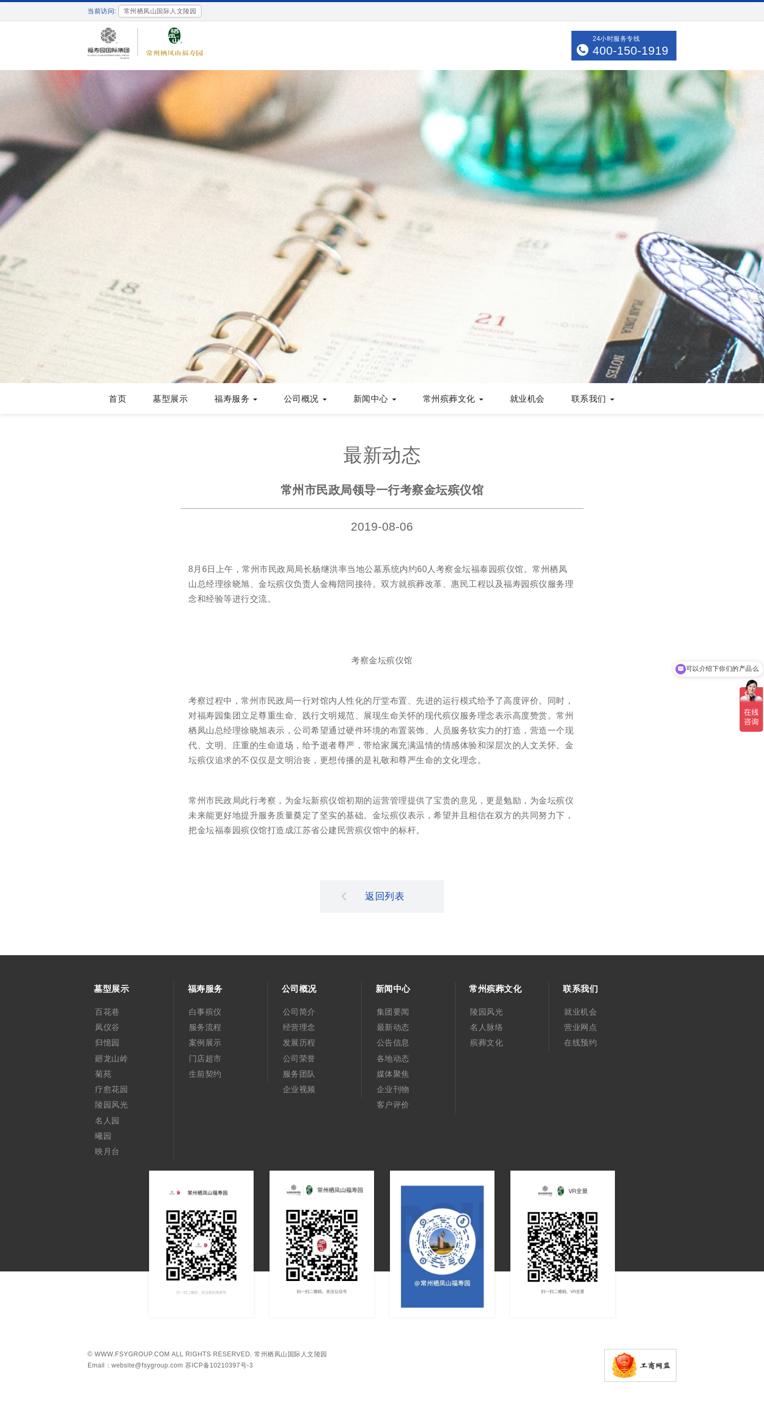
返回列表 (373, 895)
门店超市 (205, 1058)
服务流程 (205, 1027)
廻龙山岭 (111, 1058)
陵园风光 (111, 1104)
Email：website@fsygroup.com (135, 1365)
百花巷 (107, 1011)
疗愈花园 (111, 1089)
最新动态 (393, 1027)
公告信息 (393, 1042)
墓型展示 (170, 398)
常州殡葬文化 (453, 398)
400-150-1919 (630, 50)
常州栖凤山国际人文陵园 (290, 1354)
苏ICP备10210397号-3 (219, 1365)
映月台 (107, 1151)
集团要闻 (393, 1011)
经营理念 (299, 1027)
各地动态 (393, 1058)
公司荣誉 (299, 1058)
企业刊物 (393, 1089)
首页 (117, 398)
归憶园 (107, 1042)
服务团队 (299, 1073)
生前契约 (205, 1073)
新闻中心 (374, 398)
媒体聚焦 (393, 1073)
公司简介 (299, 1011)
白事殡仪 (205, 1011)
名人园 (107, 1120)
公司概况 (305, 398)
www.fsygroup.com (132, 1354)
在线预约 (580, 1042)
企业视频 (299, 1089)
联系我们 (592, 398)
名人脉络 (486, 1027)
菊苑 (103, 1073)
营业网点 (580, 1027)
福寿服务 (235, 398)
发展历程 (299, 1042)
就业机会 (527, 398)
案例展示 (205, 1042)
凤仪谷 (107, 1027)
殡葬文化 (486, 1042)
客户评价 (393, 1104)
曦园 (103, 1135)
